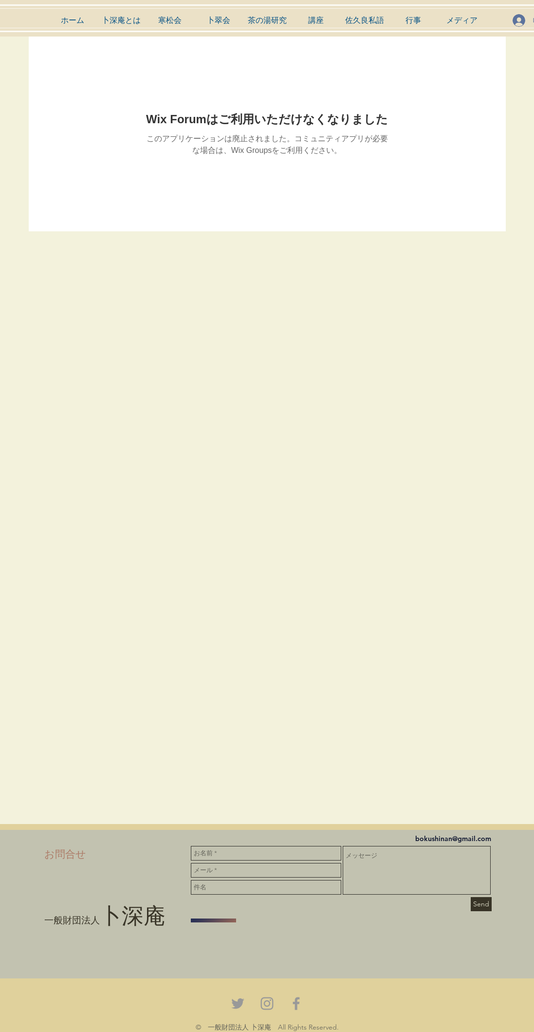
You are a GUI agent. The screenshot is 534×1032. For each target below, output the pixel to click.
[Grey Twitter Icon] (237, 1003)
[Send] (481, 904)
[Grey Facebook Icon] (296, 1003)
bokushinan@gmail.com (453, 838)
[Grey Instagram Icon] (267, 1003)
